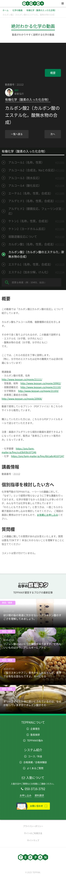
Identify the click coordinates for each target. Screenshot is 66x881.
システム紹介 (33, 749)
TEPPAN (33, 3)
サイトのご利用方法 (33, 833)
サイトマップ (33, 840)
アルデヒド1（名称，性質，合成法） (32, 201)
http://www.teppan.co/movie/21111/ (22, 379)
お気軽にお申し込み (47, 515)
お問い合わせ (33, 806)
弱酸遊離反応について (22, 236)
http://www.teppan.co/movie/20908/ (22, 399)
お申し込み (25, 795)
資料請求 (39, 795)
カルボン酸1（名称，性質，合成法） (32, 244)
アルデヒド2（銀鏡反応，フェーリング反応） (34, 211)
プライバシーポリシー (33, 826)
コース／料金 (33, 756)
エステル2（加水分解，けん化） (29, 272)
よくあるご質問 (33, 768)
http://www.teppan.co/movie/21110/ (40, 387)
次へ (52, 134)
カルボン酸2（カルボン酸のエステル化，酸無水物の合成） (36, 254)
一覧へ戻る (17, 134)
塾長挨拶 (33, 735)
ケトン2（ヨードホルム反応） (27, 228)
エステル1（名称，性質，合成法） (30, 264)
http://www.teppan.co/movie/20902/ (40, 383)
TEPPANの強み (33, 740)
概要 (53, 73)
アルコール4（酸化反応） (24, 185)
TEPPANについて (33, 722)
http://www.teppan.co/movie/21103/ (38, 391)
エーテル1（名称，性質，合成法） (30, 193)
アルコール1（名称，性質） (26, 162)
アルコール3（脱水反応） (24, 178)
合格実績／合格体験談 (33, 762)
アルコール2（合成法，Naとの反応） (32, 170)
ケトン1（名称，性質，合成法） (29, 221)
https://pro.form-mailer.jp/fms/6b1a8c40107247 (37, 456)
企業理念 (33, 729)
